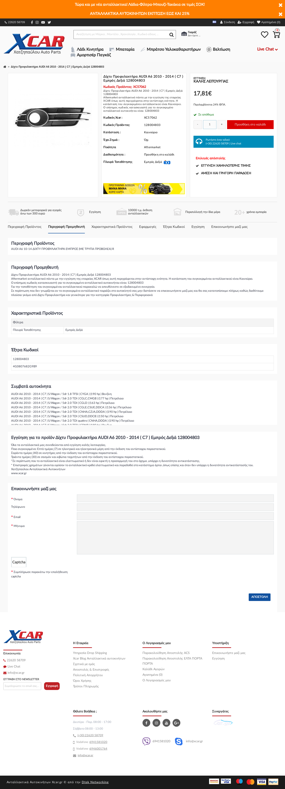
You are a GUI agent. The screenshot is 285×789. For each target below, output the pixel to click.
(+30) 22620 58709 (217, 143)
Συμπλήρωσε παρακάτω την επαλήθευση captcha (39, 574)
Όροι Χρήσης (82, 680)
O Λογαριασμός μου (156, 680)
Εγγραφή (52, 686)
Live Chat (14, 666)
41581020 (100, 742)
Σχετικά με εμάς (84, 664)
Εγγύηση (198, 227)
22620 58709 (15, 22)
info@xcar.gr (16, 672)
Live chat (236, 143)
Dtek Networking (95, 782)
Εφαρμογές (147, 227)
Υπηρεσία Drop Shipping (90, 653)
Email (17, 517)
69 (91, 742)
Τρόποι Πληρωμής (86, 686)
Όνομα (18, 499)
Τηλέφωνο (18, 507)
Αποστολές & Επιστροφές (91, 669)
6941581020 (156, 741)
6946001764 (98, 748)
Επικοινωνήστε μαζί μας (229, 227)
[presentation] (111, 576)
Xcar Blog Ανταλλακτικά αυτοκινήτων (99, 658)
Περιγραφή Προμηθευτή (66, 227)
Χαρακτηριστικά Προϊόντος (112, 227)
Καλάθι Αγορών (153, 669)
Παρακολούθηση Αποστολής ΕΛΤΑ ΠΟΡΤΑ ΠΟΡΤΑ (172, 661)
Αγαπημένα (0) (152, 674)
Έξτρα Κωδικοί (174, 227)
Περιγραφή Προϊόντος (24, 227)
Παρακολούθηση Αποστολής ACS (166, 653)
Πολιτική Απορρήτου (88, 675)
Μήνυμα (19, 526)
